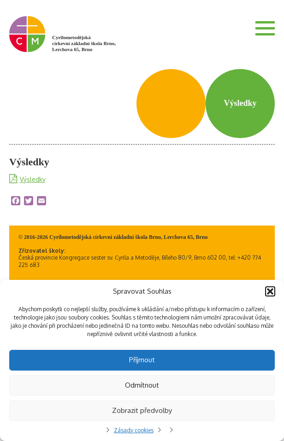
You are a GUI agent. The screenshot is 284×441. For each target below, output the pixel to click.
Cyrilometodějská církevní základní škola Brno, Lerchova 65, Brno (84, 43)
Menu (265, 28)
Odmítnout (142, 385)
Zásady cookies (134, 430)
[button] (270, 291)
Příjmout (142, 359)
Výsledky (33, 179)
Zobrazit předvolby (142, 410)
